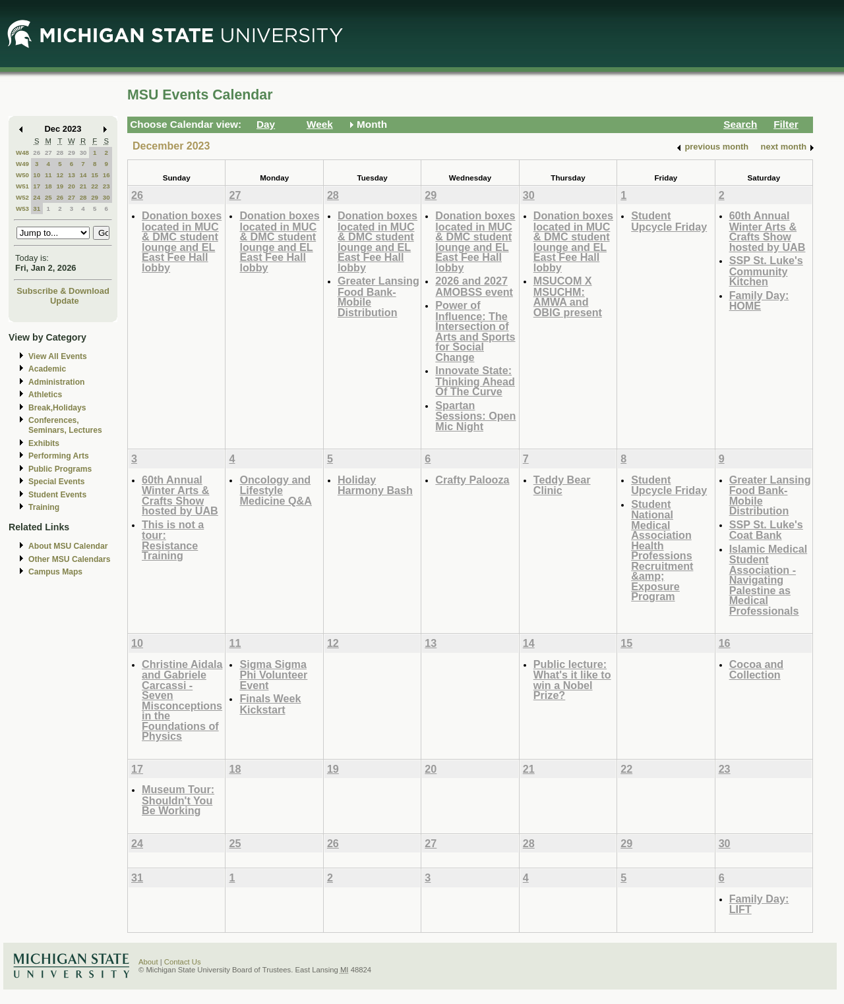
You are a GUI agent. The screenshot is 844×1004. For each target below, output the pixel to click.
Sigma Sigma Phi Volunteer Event (273, 674)
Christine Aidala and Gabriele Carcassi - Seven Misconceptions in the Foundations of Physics (182, 700)
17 (36, 186)
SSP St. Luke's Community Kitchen (766, 270)
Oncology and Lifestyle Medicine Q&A (275, 490)
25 (48, 197)
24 (36, 197)
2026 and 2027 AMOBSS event (474, 286)
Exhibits (43, 443)
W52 (22, 197)
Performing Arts (58, 455)
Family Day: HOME (759, 300)
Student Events (57, 494)
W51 (22, 186)
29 (71, 152)
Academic (47, 369)
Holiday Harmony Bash (375, 485)
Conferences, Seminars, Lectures (65, 425)
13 (71, 175)
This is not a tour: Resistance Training (173, 540)
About (148, 962)
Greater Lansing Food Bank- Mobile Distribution (378, 296)
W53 (22, 208)
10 (36, 175)
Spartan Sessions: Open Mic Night (475, 415)
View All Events (57, 356)
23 (106, 186)
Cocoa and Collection (756, 669)
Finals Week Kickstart (270, 703)
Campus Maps (55, 571)
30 (83, 152)
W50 (22, 175)
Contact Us (182, 962)
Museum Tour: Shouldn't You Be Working (178, 799)
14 (83, 175)
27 (48, 152)
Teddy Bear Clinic (562, 485)
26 (36, 152)
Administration (56, 382)
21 (83, 186)
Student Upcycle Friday (669, 221)
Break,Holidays (57, 407)
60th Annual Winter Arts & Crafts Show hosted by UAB (767, 231)
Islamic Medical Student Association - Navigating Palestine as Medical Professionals (768, 580)
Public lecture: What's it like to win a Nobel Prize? (572, 680)
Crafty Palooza (472, 480)
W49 (22, 163)
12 (59, 175)
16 (106, 175)
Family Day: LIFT (759, 904)
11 (48, 175)
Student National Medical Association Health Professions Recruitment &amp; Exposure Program (662, 550)
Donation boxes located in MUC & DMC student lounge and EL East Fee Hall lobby (182, 241)
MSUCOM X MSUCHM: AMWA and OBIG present (567, 296)
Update (64, 301)
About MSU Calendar (67, 546)
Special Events (56, 481)
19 (59, 186)
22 (94, 186)
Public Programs (60, 469)
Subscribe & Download (62, 291)
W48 (22, 152)
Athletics (45, 394)
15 (94, 175)
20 (71, 186)
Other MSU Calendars (69, 559)
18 (48, 186)
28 (59, 152)
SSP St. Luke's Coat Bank (766, 530)
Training (43, 507)
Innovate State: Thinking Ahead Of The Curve (475, 380)
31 (36, 208)
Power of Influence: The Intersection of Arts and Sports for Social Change (475, 331)
